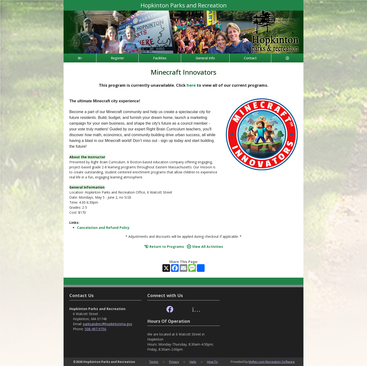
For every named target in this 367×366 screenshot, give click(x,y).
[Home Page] (80, 58)
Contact (250, 58)
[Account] (287, 58)
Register (117, 58)
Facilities (159, 58)
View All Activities (205, 246)
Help (192, 362)
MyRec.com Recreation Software (272, 362)
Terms (153, 362)
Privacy (174, 362)
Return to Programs (164, 246)
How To (212, 362)
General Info (205, 58)
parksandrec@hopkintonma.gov (107, 324)
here (191, 85)
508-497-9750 (95, 329)
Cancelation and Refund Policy (103, 227)
